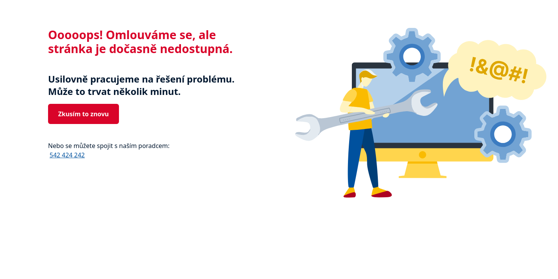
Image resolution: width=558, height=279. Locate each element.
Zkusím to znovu (83, 114)
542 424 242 (67, 155)
